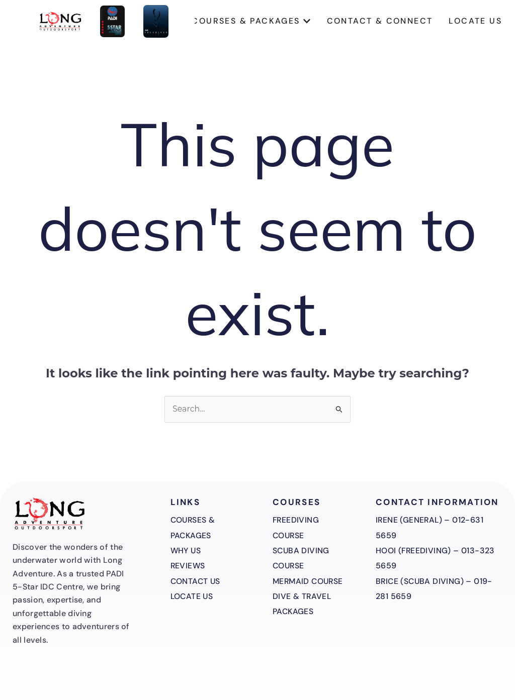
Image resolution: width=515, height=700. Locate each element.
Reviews (188, 565)
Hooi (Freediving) (414, 550)
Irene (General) (410, 520)
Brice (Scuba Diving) (421, 581)
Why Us (186, 550)
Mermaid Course (309, 581)
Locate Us (192, 596)
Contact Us (196, 581)
